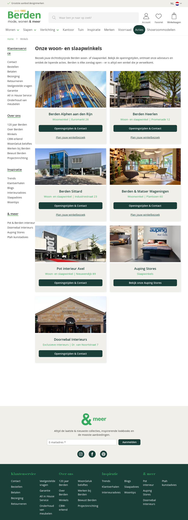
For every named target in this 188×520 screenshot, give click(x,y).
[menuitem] (14, 29)
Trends (11, 185)
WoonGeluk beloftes (19, 150)
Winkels (12, 141)
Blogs (10, 195)
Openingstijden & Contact (70, 135)
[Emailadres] (82, 442)
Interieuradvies (16, 199)
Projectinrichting (17, 165)
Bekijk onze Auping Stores (145, 289)
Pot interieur (148, 483)
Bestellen (13, 73)
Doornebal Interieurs (20, 234)
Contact (12, 69)
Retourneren (15, 88)
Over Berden (15, 136)
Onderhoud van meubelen (47, 509)
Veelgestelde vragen (19, 93)
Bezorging (13, 83)
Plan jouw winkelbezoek (70, 144)
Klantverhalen (16, 190)
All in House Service (19, 102)
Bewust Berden (16, 160)
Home (10, 45)
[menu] (94, 33)
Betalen (12, 78)
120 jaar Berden (17, 131)
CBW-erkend (15, 146)
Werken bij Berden (18, 155)
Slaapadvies (14, 204)
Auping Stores (16, 239)
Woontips (13, 209)
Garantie (12, 97)
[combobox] (93, 17)
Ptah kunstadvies (17, 244)
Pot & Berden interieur (21, 229)
